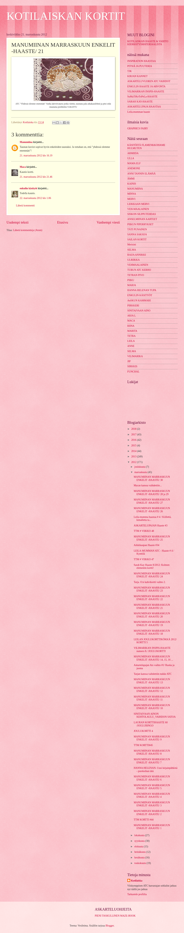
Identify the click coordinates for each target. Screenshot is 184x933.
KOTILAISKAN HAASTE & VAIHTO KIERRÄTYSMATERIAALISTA (147, 43)
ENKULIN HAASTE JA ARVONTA (146, 86)
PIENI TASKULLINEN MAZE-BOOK (115, 915)
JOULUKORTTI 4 (143, 731)
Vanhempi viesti (108, 222)
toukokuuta (140, 863)
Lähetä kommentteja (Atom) (27, 230)
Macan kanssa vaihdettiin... (148, 485)
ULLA (130, 158)
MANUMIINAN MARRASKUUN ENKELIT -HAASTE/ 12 (152, 689)
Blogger (110, 925)
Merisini (131, 244)
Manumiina (26, 142)
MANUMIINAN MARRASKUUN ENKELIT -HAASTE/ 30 (152, 478)
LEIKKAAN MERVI (138, 204)
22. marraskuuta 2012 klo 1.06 (35, 198)
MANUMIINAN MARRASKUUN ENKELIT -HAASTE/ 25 (152, 538)
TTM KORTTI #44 (143, 819)
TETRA (131, 336)
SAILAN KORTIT (137, 239)
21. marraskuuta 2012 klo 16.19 (36, 155)
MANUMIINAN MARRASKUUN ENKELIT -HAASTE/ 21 (152, 606)
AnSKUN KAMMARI (139, 300)
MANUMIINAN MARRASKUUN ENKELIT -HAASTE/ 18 (152, 632)
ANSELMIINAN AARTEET (142, 219)
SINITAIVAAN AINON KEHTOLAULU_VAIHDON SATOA (154, 715)
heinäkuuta (140, 852)
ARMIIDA (133, 153)
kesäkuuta (139, 857)
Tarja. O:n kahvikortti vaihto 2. (149, 582)
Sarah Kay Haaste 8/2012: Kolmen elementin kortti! (151, 567)
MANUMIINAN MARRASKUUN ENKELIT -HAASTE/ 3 (152, 804)
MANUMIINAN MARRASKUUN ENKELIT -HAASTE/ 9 (152, 738)
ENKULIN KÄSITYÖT (139, 295)
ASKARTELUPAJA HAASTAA (144, 106)
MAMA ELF (134, 163)
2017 (134, 434)
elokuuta (139, 846)
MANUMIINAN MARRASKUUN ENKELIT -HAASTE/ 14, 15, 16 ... (153, 658)
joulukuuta (140, 466)
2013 (134, 456)
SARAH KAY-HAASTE (140, 101)
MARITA (132, 331)
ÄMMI (131, 178)
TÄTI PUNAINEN (137, 229)
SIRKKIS (132, 366)
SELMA (131, 249)
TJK (129, 71)
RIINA (130, 325)
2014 (134, 451)
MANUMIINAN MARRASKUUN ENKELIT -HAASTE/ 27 (152, 501)
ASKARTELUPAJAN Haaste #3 (150, 525)
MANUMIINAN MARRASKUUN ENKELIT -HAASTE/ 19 (152, 624)
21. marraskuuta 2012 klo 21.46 (36, 176)
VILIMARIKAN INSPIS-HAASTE (145, 91)
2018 (134, 429)
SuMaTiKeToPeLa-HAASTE (142, 96)
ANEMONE (133, 168)
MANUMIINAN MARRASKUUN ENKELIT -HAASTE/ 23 (152, 589)
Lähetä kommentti (25, 205)
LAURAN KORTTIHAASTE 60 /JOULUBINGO (150, 724)
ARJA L (131, 315)
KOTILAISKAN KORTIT (66, 16)
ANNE (130, 346)
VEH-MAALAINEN (138, 209)
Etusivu (62, 222)
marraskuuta (141, 472)
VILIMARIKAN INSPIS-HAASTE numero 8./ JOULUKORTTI (152, 650)
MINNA (131, 193)
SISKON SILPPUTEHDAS (141, 214)
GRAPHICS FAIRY (137, 128)
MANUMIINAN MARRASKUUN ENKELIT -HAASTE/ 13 (152, 681)
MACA (131, 320)
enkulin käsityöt (28, 188)
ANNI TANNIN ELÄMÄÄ (141, 173)
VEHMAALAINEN (137, 264)
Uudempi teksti (18, 222)
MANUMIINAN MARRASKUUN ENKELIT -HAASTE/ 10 (152, 707)
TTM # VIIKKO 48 (144, 531)
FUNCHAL (133, 371)
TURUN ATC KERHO (139, 270)
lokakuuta (139, 835)
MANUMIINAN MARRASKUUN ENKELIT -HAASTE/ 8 (152, 752)
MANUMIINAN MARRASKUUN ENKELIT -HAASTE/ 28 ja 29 (152, 493)
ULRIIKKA (133, 259)
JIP (129, 361)
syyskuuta (139, 841)
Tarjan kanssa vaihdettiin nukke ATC (153, 674)
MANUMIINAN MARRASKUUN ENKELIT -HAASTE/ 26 (152, 510)
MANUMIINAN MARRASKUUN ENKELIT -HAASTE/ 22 (152, 598)
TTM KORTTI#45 (143, 745)
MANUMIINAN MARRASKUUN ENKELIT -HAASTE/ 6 (152, 778)
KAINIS (131, 183)
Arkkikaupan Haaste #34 (146, 545)
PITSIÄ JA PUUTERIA (139, 66)
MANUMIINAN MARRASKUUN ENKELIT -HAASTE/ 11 (152, 698)
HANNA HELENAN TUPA (141, 290)
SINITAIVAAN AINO (138, 310)
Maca (23, 167)
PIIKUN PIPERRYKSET (140, 224)
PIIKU (130, 280)
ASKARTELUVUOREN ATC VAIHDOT (148, 81)
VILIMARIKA (135, 356)
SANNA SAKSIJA (137, 234)
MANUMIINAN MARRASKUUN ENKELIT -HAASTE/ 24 (152, 575)
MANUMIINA (135, 188)
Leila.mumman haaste (138, 111)
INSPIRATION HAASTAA (141, 61)
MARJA (131, 285)
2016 (134, 440)
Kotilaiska (136, 880)
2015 (134, 445)
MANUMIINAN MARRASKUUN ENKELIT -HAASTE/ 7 (152, 761)
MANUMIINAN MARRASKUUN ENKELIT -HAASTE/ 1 (152, 827)
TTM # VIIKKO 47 (144, 559)
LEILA (131, 341)
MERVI (131, 199)
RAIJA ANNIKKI (136, 254)
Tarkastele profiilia (137, 894)
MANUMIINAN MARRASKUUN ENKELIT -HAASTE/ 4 (152, 795)
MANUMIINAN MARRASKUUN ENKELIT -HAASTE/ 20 (152, 615)
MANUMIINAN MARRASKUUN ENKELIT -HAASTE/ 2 (152, 813)
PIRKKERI (133, 305)
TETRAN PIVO (135, 275)
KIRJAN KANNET (137, 76)
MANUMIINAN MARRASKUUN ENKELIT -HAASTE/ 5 (152, 787)
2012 (134, 462)
